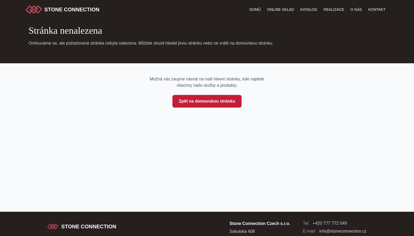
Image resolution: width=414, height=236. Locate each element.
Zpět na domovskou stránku (207, 101)
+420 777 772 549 (330, 223)
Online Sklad (280, 9)
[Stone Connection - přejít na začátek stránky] (81, 226)
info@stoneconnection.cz (342, 231)
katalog (308, 9)
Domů (255, 9)
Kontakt (376, 9)
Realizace (334, 9)
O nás (356, 9)
